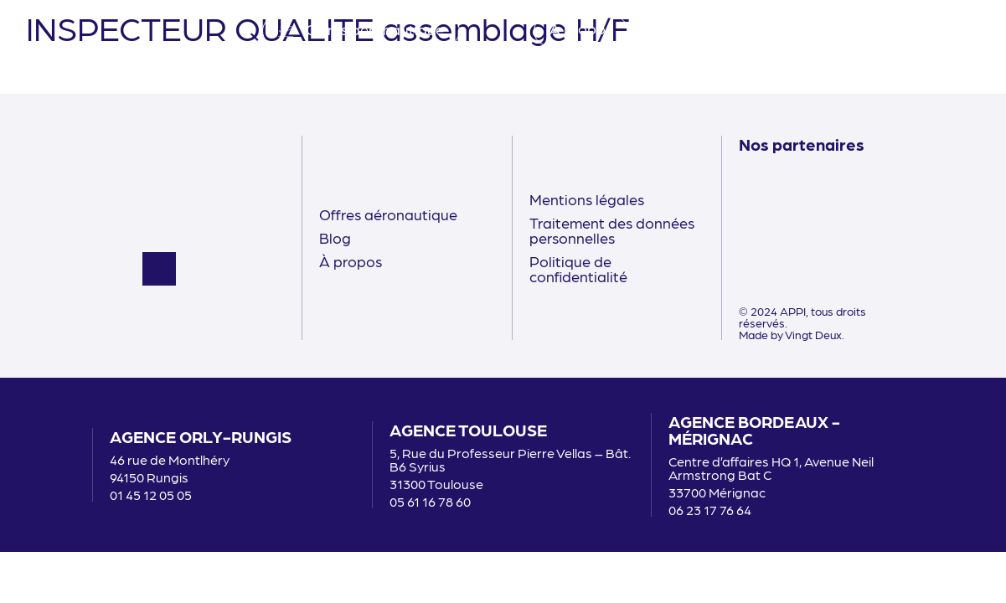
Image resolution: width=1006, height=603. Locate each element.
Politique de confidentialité (578, 268)
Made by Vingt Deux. (791, 334)
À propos (350, 261)
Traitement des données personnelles (611, 230)
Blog (335, 237)
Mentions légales (586, 199)
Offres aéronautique (388, 214)
